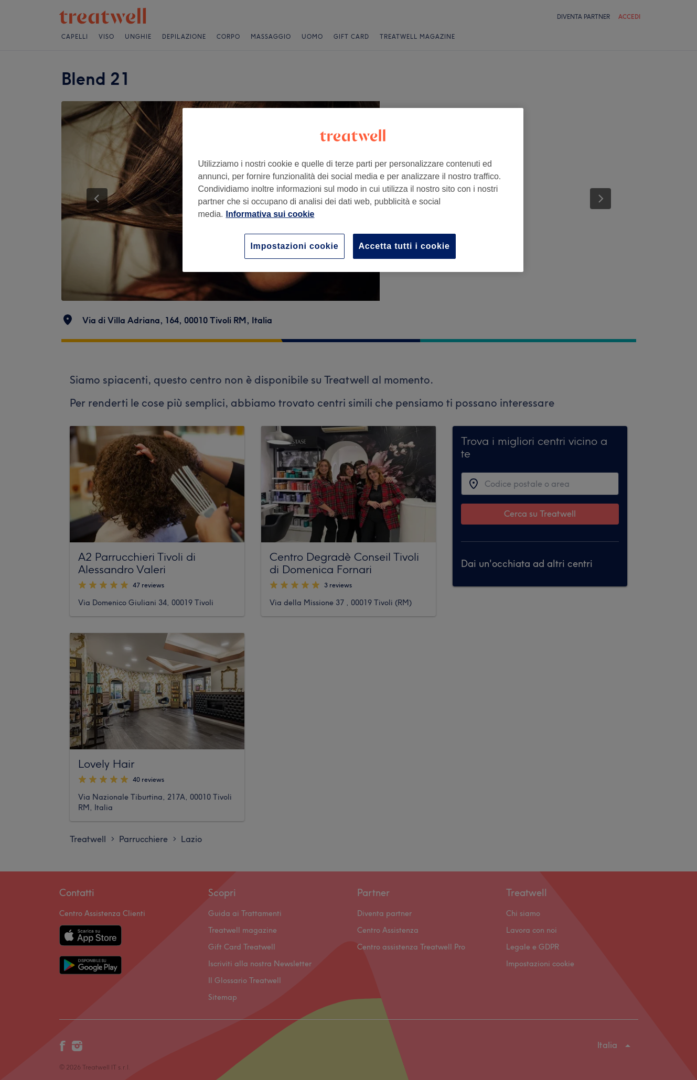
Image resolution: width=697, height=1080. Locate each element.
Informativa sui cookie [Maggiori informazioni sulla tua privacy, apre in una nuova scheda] (270, 214)
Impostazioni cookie (294, 246)
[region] (353, 190)
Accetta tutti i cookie (404, 246)
